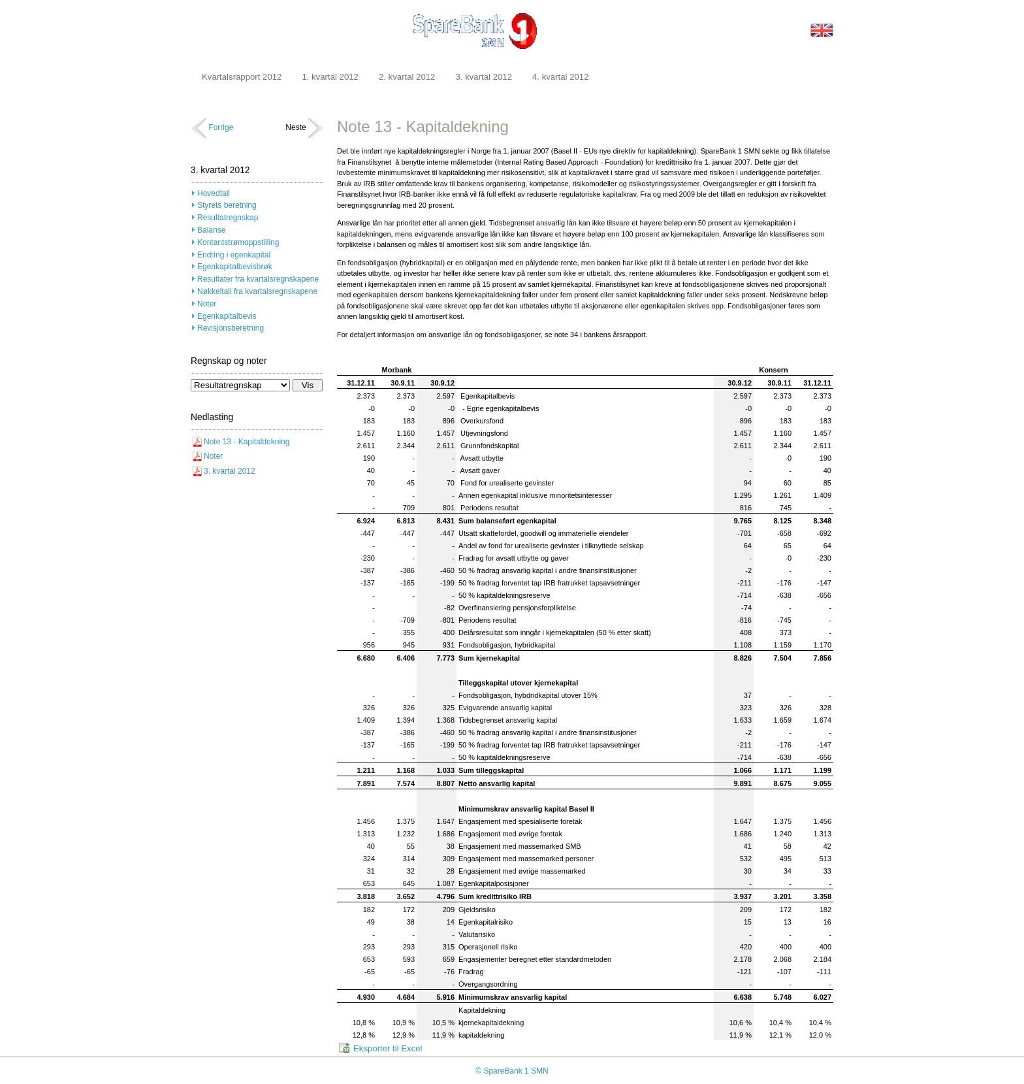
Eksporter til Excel (388, 1048)
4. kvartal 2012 (560, 77)
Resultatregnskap (227, 217)
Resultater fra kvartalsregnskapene (258, 279)
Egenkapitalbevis (227, 316)
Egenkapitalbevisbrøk (234, 266)
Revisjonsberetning (230, 328)
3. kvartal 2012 (483, 77)
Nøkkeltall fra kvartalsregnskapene (257, 291)
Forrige (220, 127)
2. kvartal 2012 (407, 77)
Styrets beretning (227, 205)
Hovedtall (213, 193)
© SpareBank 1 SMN (512, 1071)
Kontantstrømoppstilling (238, 242)
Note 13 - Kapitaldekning (246, 441)
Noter (206, 303)
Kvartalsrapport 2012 (241, 77)
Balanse (211, 230)
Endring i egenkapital (233, 254)
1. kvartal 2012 (330, 77)
